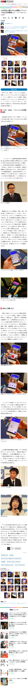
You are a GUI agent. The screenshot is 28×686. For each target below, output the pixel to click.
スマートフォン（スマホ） (14, 561)
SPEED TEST (14, 4)
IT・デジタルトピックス (8, 565)
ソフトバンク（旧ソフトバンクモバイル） (12, 558)
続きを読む (17, 548)
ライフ (25, 4)
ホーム (3, 4)
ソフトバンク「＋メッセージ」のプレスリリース (13, 603)
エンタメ (19, 4)
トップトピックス (20, 565)
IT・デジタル (8, 4)
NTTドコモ (5, 555)
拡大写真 (15, 89)
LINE (12, 555)
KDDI (4, 561)
